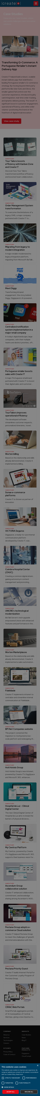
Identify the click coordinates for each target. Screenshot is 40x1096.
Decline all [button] (29, 1092)
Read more (19, 1074)
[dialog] (20, 1079)
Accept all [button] (11, 1092)
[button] (20, 1087)
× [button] (37, 1065)
